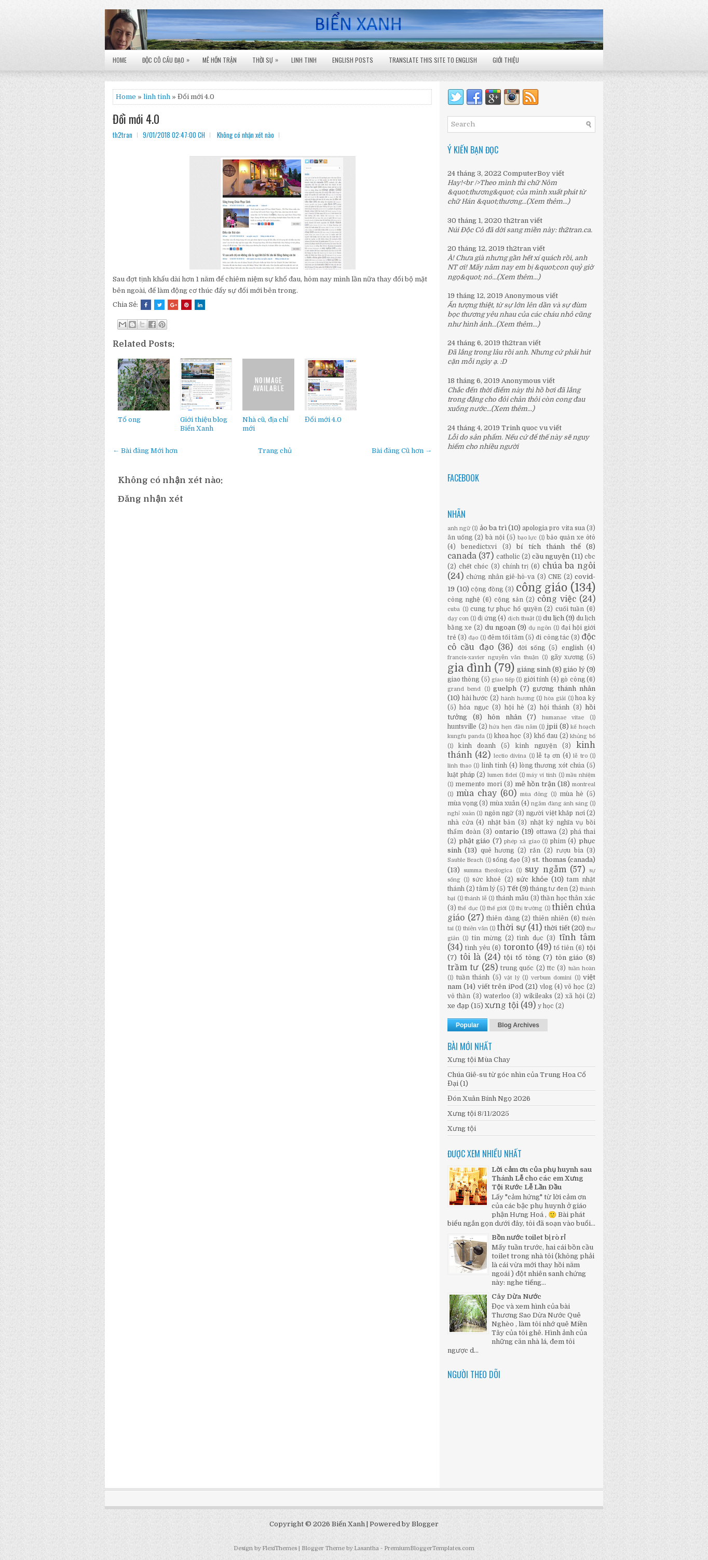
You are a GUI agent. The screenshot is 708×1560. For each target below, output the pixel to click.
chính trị (515, 566)
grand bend (464, 689)
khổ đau (546, 736)
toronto (518, 947)
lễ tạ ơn (548, 755)
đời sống (531, 647)
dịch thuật (521, 618)
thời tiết (556, 928)
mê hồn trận (535, 784)
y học (546, 1006)
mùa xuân (504, 803)
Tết (512, 888)
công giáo (542, 588)
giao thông (463, 679)
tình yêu (477, 948)
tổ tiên (564, 948)
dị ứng (487, 618)
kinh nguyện (536, 745)
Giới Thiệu (506, 59)
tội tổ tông (521, 957)
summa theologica (488, 870)
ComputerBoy (526, 173)
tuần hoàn (581, 968)
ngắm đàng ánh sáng (559, 803)
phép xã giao (521, 841)
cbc (589, 556)
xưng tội (502, 1005)
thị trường (529, 908)
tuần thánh (473, 977)
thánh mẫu (512, 898)
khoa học (508, 736)
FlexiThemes (279, 1548)
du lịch (553, 618)
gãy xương (567, 657)
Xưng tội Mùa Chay (478, 1059)
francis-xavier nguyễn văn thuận (493, 657)
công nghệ (463, 599)
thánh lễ (476, 898)
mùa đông (534, 794)
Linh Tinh (304, 59)
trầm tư (463, 967)
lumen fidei (502, 775)
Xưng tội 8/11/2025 (478, 1113)
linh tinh (156, 97)
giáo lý (574, 669)
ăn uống (459, 537)
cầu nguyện (550, 556)
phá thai (582, 831)
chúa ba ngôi (568, 566)
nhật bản (501, 822)
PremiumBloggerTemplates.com (429, 1548)
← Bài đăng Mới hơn (145, 451)
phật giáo (475, 841)
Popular (467, 1025)
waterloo (497, 996)
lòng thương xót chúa (552, 765)
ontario (507, 831)
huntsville (461, 726)
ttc (551, 968)
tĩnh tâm (577, 937)
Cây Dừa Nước (516, 1296)
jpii (552, 726)
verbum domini (551, 978)
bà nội (495, 537)
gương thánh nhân (564, 688)
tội (591, 948)
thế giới (497, 908)
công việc (556, 599)
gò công (572, 679)
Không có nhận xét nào (245, 135)
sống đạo (506, 859)
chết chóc (474, 566)
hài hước (475, 698)
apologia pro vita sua (553, 528)
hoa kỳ (585, 698)
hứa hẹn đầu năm (513, 727)
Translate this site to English (433, 59)
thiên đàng (503, 918)
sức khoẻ (486, 879)
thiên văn (475, 928)
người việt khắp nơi (555, 813)
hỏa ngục (473, 707)
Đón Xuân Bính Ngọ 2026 (488, 1098)
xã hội (574, 996)
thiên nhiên (551, 918)
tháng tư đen (549, 888)
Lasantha (366, 1548)
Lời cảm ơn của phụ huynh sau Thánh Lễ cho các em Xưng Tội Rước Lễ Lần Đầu (542, 1178)
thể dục (468, 908)
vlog (546, 986)
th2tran (515, 220)
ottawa (546, 831)
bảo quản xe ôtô (571, 537)
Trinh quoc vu (524, 428)
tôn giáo (569, 957)
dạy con (458, 618)
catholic (508, 556)
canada (461, 556)
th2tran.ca (574, 230)
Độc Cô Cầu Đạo (168, 57)
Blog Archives (518, 1025)
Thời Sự (267, 57)
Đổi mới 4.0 (136, 118)
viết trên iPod (501, 986)
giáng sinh (534, 669)
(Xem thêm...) (548, 201)
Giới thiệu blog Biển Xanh (203, 424)
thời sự (511, 927)
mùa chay (476, 793)
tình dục (530, 938)
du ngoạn (500, 627)
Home (120, 59)
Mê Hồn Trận (219, 59)
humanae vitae (563, 717)
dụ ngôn (539, 628)
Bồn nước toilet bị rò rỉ (528, 1237)
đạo (473, 638)
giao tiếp (503, 680)
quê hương (497, 850)
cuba (453, 609)
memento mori (478, 784)
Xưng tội (461, 1128)
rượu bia (569, 850)
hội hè (514, 707)
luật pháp (461, 774)
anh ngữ (458, 528)
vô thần (458, 996)
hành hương (518, 698)
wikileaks (538, 996)
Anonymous (524, 296)
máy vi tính (541, 775)
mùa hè (571, 794)
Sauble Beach (465, 860)
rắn (534, 850)
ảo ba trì (493, 528)
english (572, 647)
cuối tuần (569, 609)
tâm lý (485, 888)
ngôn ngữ (499, 813)
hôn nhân (504, 717)
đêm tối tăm (505, 637)
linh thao (459, 766)
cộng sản (508, 599)
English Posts (352, 59)
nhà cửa (460, 822)
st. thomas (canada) (563, 859)
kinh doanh (477, 745)
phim (558, 841)
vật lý (512, 978)
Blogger (425, 1524)
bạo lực (527, 538)
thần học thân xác (568, 898)
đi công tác (552, 637)
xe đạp (458, 1006)
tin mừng (486, 938)
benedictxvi (479, 546)
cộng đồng (487, 589)
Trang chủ (275, 451)
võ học (574, 986)
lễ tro (580, 756)
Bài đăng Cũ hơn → (402, 451)
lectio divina (510, 756)
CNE (554, 576)
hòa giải (555, 698)
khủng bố (582, 736)
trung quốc (517, 968)
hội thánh (554, 707)
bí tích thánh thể (548, 546)
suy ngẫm (545, 869)
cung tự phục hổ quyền (505, 609)
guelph (504, 688)
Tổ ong (129, 419)
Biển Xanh (348, 1524)
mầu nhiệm (580, 775)
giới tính (536, 679)
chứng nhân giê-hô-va (500, 576)
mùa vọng (462, 803)
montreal (583, 784)
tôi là (470, 957)
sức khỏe (532, 879)
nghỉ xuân (461, 813)
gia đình (469, 668)
